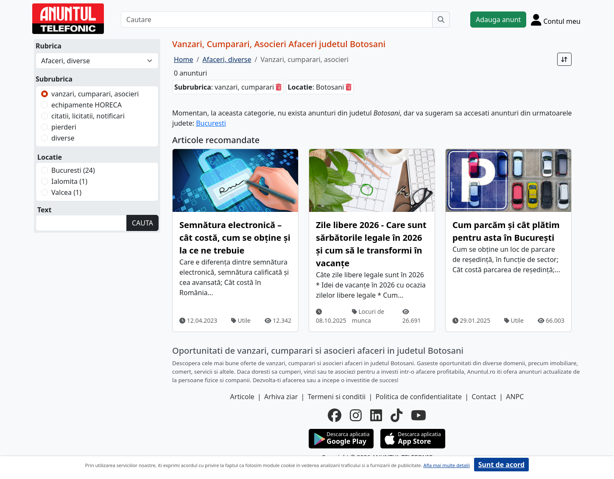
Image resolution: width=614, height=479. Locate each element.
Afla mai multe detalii (446, 465)
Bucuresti (211, 123)
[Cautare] (277, 19)
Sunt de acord (501, 464)
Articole (242, 396)
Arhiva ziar (281, 396)
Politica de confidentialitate (418, 396)
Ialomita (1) (69, 181)
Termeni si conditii (336, 396)
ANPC (515, 396)
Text (44, 209)
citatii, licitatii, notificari (88, 116)
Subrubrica (54, 79)
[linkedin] (376, 415)
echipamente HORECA (86, 105)
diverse (62, 138)
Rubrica (48, 46)
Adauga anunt (498, 19)
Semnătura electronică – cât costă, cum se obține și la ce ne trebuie (234, 237)
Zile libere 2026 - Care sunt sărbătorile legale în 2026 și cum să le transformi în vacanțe (371, 244)
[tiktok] (396, 415)
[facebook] (334, 415)
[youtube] (418, 415)
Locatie (49, 157)
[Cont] (555, 19)
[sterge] (279, 87)
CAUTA (142, 223)
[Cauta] (441, 19)
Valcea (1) (66, 192)
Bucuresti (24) (73, 170)
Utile (241, 320)
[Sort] (564, 59)
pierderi (63, 127)
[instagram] (356, 415)
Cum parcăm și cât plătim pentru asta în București (506, 231)
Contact (484, 396)
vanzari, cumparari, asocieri (95, 94)
